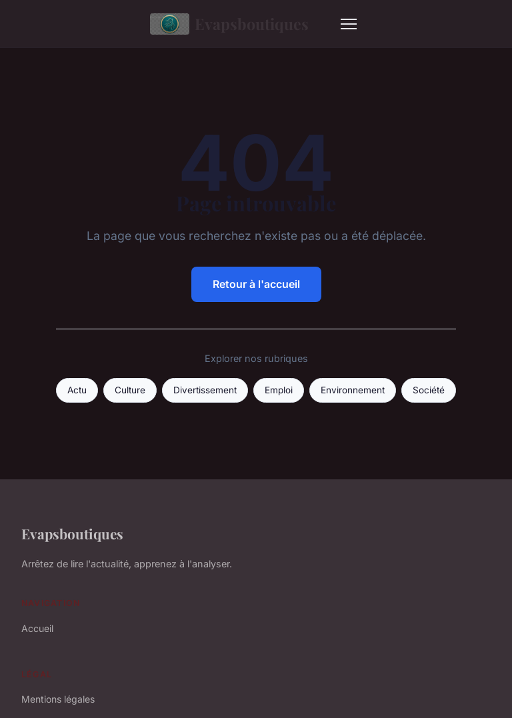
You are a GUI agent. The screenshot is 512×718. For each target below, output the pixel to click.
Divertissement (205, 390)
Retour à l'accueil (256, 284)
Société (429, 390)
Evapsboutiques (229, 24)
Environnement (353, 390)
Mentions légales (58, 699)
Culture (130, 390)
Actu (77, 390)
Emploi (279, 390)
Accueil (37, 628)
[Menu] (348, 24)
